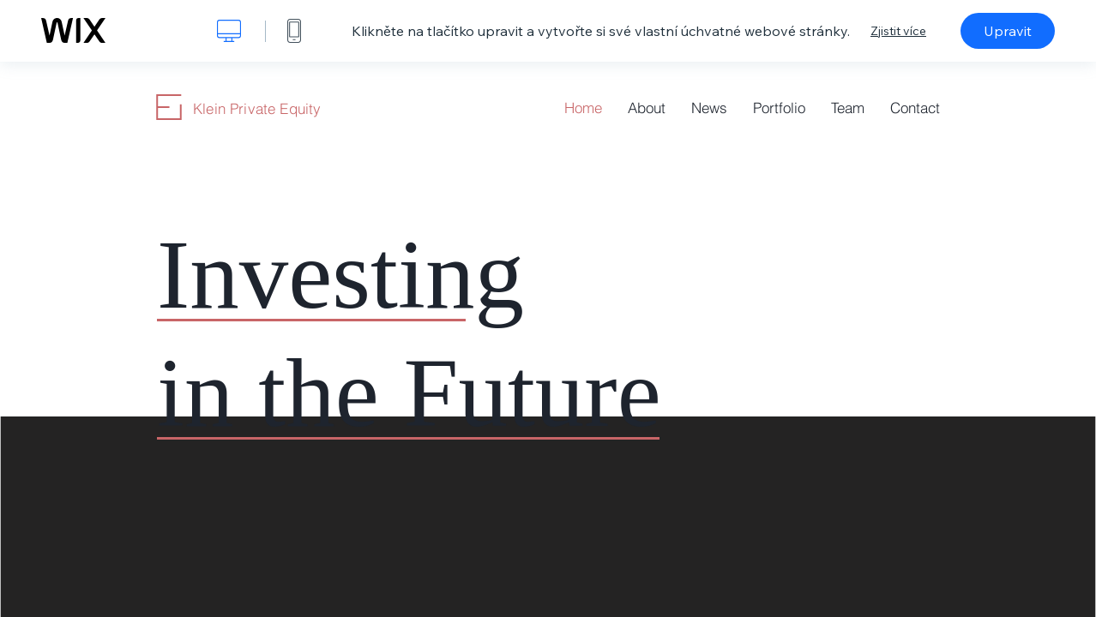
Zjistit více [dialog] (898, 31)
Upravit (1008, 30)
